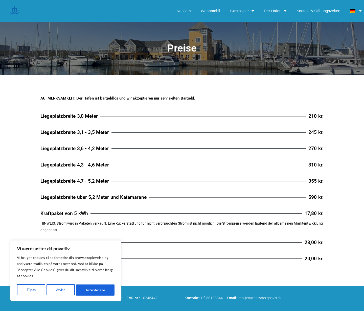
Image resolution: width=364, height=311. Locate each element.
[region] (65, 271)
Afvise (60, 290)
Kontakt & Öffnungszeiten (318, 11)
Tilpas (30, 290)
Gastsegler (242, 11)
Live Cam (182, 11)
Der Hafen (275, 11)
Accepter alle (95, 290)
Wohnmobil (210, 11)
